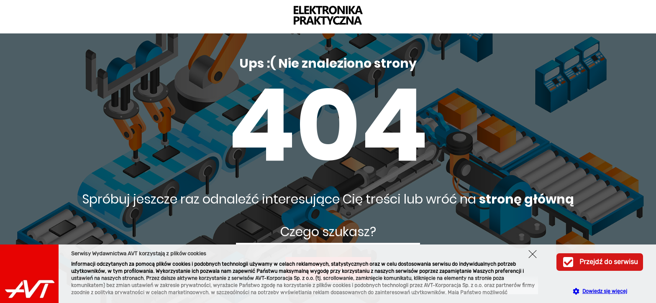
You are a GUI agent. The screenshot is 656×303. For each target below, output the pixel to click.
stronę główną (526, 199)
